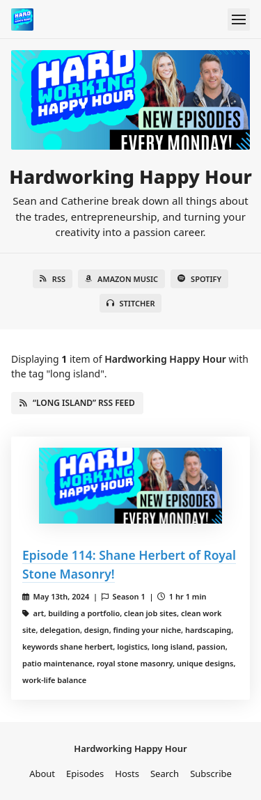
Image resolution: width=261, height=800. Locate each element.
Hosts (127, 773)
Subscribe (211, 773)
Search (164, 773)
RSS (52, 279)
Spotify (199, 279)
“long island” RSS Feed (77, 403)
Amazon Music (121, 279)
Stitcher (130, 303)
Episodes (85, 773)
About (42, 773)
